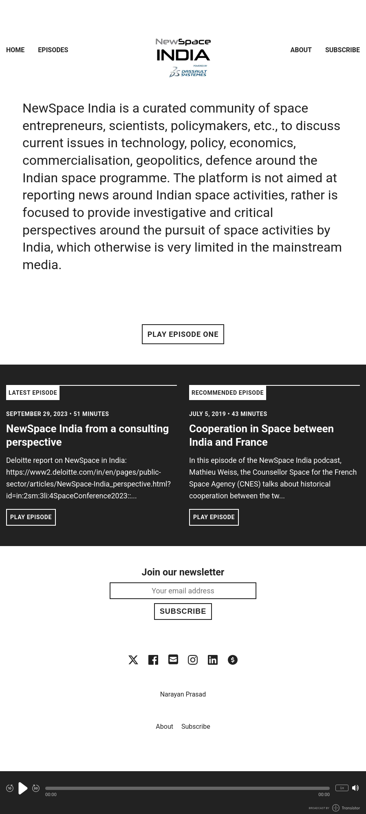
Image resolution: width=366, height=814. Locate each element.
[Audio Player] (183, 792)
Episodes (53, 50)
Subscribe (342, 50)
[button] (187, 788)
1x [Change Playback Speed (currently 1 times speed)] (342, 787)
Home (15, 50)
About (301, 50)
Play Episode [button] (31, 517)
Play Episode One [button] (183, 334)
